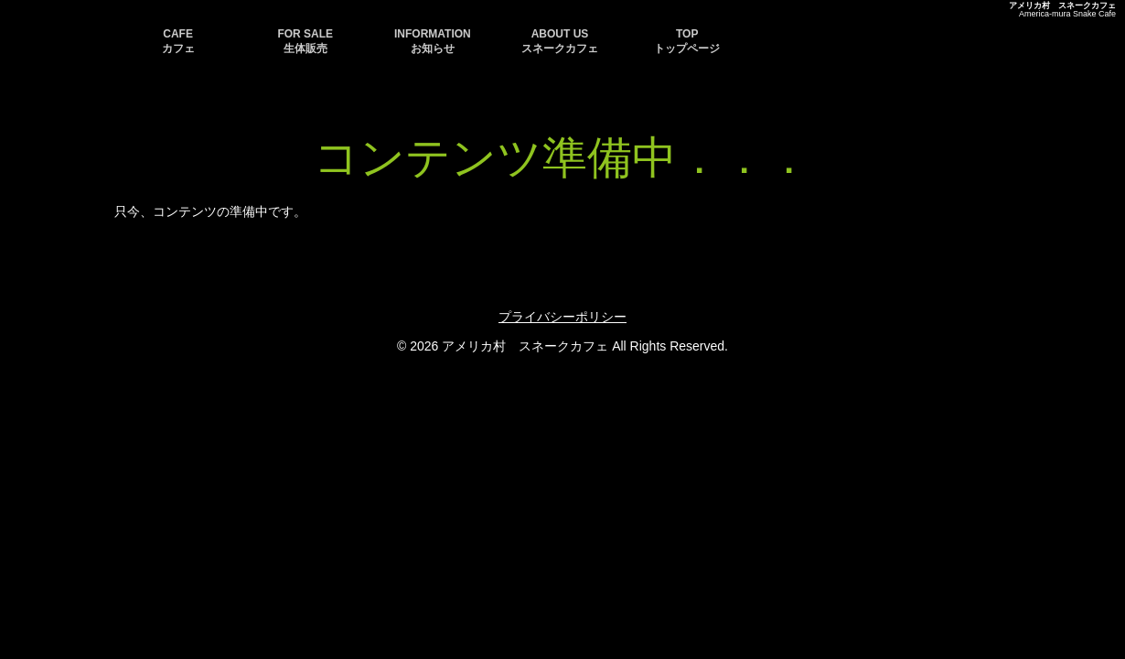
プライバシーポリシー (562, 316)
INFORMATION (432, 41)
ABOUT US (559, 41)
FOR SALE (305, 41)
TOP (687, 41)
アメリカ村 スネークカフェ (1062, 5)
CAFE (178, 41)
